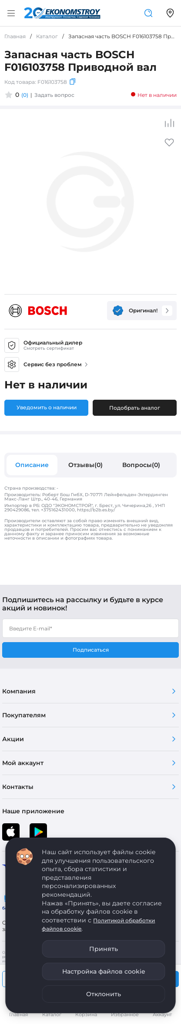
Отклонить (103, 994)
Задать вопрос (54, 95)
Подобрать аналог (134, 407)
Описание (32, 465)
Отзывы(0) (85, 465)
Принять (103, 949)
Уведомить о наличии (47, 407)
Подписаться (91, 649)
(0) (24, 95)
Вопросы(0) (141, 465)
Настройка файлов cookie (103, 971)
